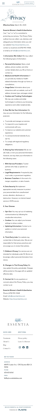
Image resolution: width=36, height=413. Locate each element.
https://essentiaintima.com (20, 45)
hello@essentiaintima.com (21, 51)
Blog (4, 345)
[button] (3, 3)
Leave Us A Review (24, 342)
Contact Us (6, 348)
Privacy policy (22, 338)
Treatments (6, 338)
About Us (6, 342)
